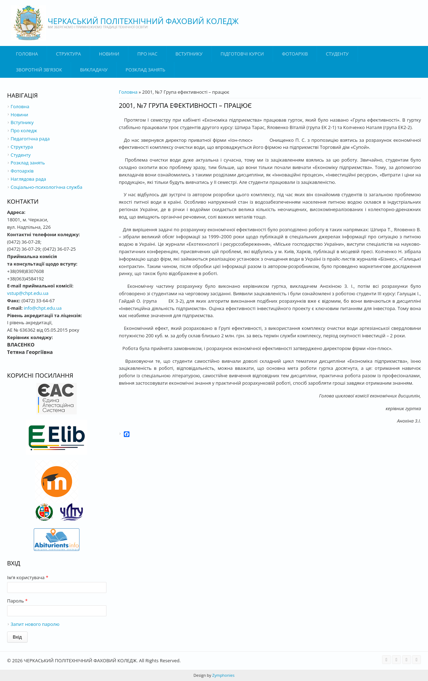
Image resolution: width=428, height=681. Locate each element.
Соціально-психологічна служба (46, 187)
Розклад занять (145, 69)
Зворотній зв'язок (39, 69)
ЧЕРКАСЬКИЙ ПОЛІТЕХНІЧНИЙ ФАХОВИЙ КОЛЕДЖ (143, 21)
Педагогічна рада (30, 138)
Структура (68, 54)
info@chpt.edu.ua (43, 308)
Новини (109, 54)
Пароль (17, 601)
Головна (27, 54)
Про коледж (24, 130)
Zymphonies (223, 675)
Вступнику (22, 122)
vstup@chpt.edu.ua (27, 293)
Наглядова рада (28, 179)
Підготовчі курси (242, 54)
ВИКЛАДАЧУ (94, 69)
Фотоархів (295, 54)
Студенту (337, 54)
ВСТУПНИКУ (189, 54)
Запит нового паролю (35, 624)
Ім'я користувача (27, 577)
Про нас (147, 54)
